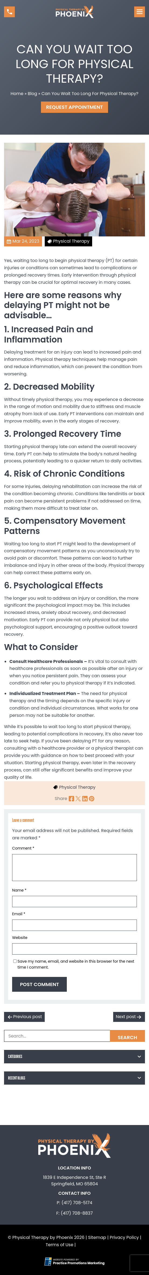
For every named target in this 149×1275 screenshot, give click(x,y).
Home (17, 93)
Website (19, 937)
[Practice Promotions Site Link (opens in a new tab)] (48, 1261)
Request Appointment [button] (74, 107)
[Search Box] (74, 1036)
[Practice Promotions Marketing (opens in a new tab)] (79, 1263)
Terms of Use (60, 1245)
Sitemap (97, 1237)
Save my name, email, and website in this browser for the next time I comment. (76, 964)
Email (18, 914)
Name (19, 890)
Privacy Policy (124, 1237)
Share (61, 798)
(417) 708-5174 (76, 1203)
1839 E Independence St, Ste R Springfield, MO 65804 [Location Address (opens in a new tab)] (74, 1180)
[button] (9, 11)
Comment (23, 848)
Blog (32, 93)
